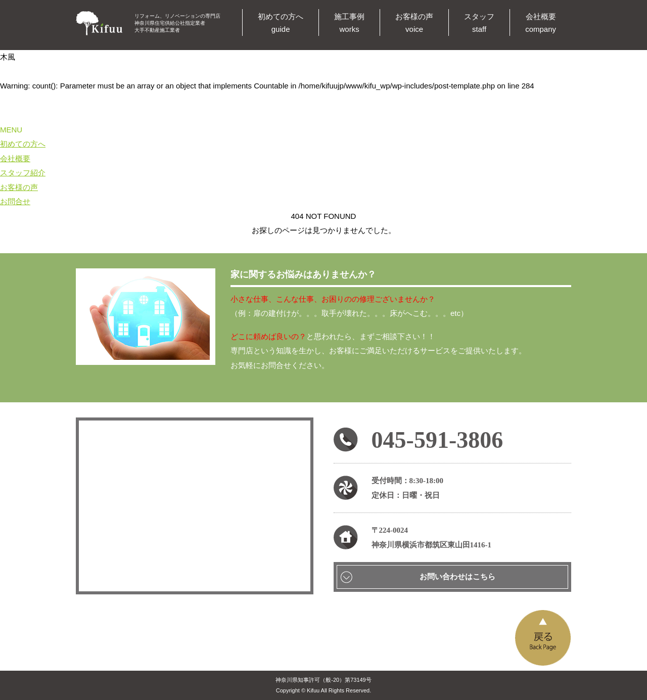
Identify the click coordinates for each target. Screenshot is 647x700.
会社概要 (15, 158)
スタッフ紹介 (22, 172)
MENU (11, 129)
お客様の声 (19, 187)
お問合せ (15, 201)
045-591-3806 (437, 440)
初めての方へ (22, 143)
